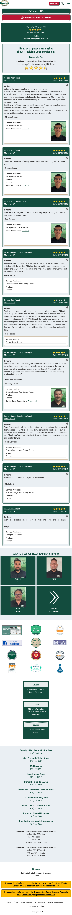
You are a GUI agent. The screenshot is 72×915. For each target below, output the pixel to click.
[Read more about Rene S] (54, 570)
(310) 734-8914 (36, 753)
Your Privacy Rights (36, 906)
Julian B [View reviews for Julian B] (25, 128)
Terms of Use (12, 902)
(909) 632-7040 (36, 816)
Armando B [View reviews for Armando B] (32, 401)
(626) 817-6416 (36, 792)
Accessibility (40, 902)
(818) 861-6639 (36, 761)
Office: (36, 834)
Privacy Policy (26, 902)
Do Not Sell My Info (55, 902)
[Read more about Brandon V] (18, 570)
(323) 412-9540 (36, 777)
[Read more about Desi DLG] (18, 600)
